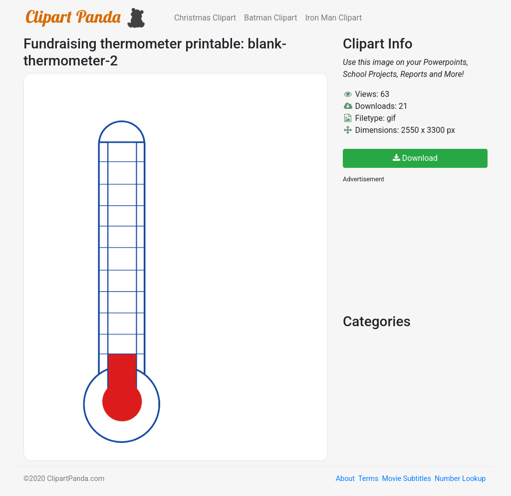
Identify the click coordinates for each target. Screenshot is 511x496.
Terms (368, 479)
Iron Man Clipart (333, 17)
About (345, 479)
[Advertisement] (418, 247)
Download (415, 158)
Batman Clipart (270, 17)
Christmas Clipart (205, 17)
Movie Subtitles (406, 479)
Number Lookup (460, 479)
